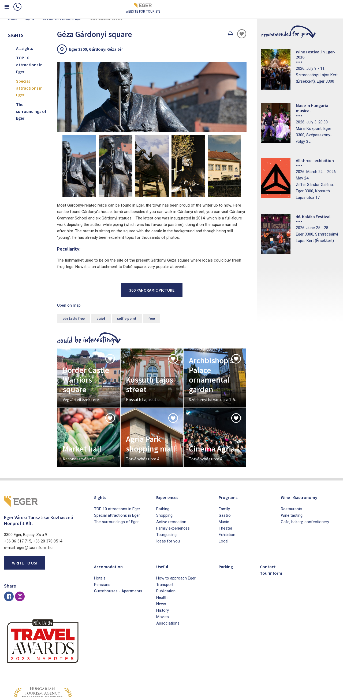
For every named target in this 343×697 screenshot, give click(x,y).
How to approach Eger (176, 540)
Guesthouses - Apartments (118, 553)
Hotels (100, 540)
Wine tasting (292, 477)
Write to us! (24, 525)
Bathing (162, 471)
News (161, 566)
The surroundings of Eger (31, 111)
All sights (24, 48)
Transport (164, 547)
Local (223, 503)
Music (224, 484)
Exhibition (227, 497)
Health (161, 559)
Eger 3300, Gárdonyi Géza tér (96, 49)
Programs (230, 459)
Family (224, 471)
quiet (100, 280)
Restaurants (291, 471)
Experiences (170, 459)
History (162, 572)
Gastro (225, 477)
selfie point (126, 280)
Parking (227, 528)
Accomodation (110, 528)
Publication (166, 553)
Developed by (313, 691)
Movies (162, 579)
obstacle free (73, 280)
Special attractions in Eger (29, 87)
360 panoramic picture (151, 252)
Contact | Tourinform (273, 531)
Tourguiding (166, 497)
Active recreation (171, 484)
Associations (168, 585)
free (151, 280)
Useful (164, 528)
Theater (225, 490)
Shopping (164, 477)
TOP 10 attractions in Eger (29, 64)
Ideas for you (168, 503)
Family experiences (173, 490)
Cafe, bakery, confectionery (305, 484)
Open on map (69, 267)
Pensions (102, 547)
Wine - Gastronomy (303, 459)
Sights (101, 459)
